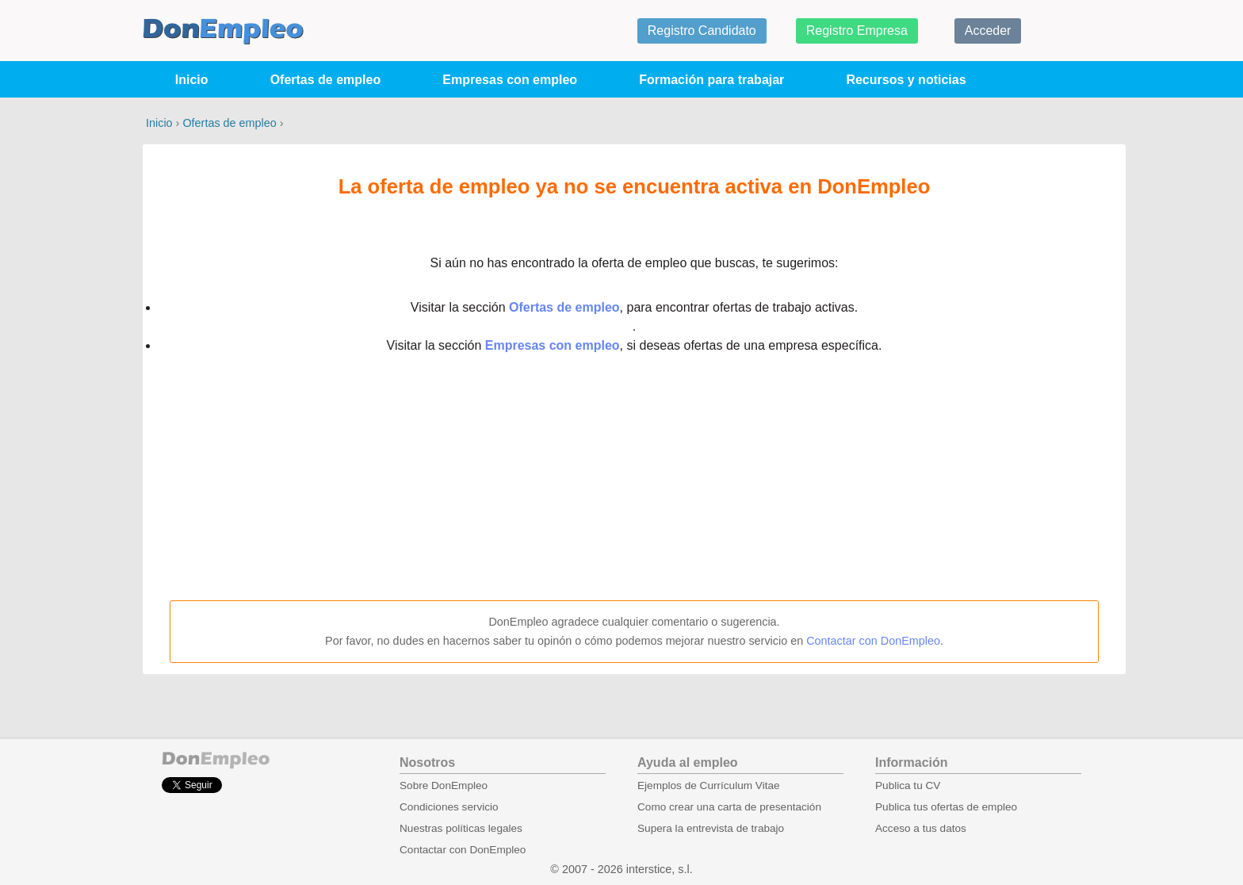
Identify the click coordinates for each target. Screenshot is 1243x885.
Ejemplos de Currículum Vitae (708, 785)
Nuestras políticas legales (461, 828)
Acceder (988, 30)
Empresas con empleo (509, 79)
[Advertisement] (634, 478)
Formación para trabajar (711, 79)
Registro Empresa (857, 30)
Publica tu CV (907, 785)
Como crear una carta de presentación (729, 807)
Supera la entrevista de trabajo (710, 828)
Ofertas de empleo (325, 79)
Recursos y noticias (906, 79)
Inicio (191, 79)
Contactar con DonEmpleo (873, 640)
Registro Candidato (702, 30)
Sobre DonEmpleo (444, 785)
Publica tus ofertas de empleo (946, 807)
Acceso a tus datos (920, 828)
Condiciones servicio (449, 807)
